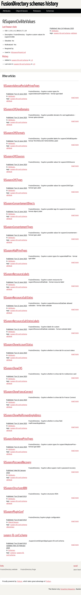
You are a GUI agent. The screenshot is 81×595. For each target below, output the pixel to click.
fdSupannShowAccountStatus (18, 344)
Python (48, 581)
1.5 (32, 60)
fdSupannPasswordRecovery (17, 462)
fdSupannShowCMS (13, 368)
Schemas (50, 11)
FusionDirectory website (8, 569)
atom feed (77, 570)
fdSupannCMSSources (14, 156)
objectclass (10, 527)
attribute (74, 33)
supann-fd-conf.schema (62, 33)
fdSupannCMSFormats (14, 133)
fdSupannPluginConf (18, 52)
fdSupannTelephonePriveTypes (18, 438)
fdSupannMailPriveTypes (15, 250)
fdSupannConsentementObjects (19, 203)
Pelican (19, 581)
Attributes (6, 11)
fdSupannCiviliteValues (18, 22)
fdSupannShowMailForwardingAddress (22, 415)
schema (13, 553)
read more (75, 98)
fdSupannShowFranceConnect (18, 391)
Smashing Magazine (67, 589)
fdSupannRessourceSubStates (18, 297)
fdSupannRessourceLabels (16, 274)
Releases (37, 11)
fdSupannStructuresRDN (15, 488)
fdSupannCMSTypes (13, 180)
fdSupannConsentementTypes (18, 227)
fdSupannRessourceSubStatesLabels (21, 321)
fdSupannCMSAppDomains (16, 109)
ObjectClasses (22, 11)
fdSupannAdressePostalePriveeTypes (21, 85)
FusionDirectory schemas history (29, 4)
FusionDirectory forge (28, 569)
